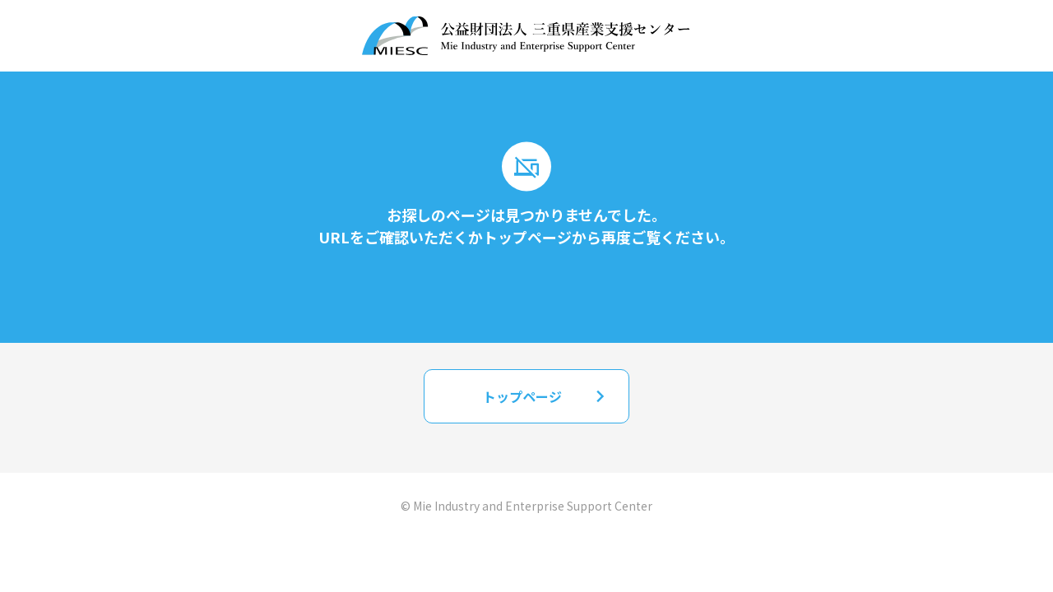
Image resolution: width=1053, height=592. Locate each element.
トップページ (547, 396)
